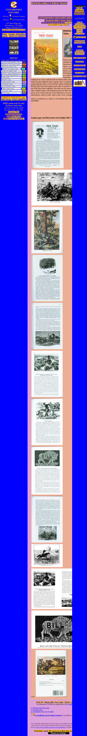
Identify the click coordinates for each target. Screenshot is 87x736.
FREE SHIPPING (19, 99)
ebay (61, 25)
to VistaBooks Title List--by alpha (42, 712)
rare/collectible (80, 24)
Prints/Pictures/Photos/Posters (80, 53)
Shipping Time (13, 112)
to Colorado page (36, 710)
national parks (79, 37)
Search (83, 26)
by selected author (79, 28)
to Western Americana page (40, 708)
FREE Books (6, 99)
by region (79, 32)
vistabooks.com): (70, 23)
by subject (79, 30)
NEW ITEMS (80, 73)
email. (46, 731)
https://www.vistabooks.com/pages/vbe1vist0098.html (50, 727)
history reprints (80, 34)
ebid (67, 25)
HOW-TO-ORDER (79, 76)
